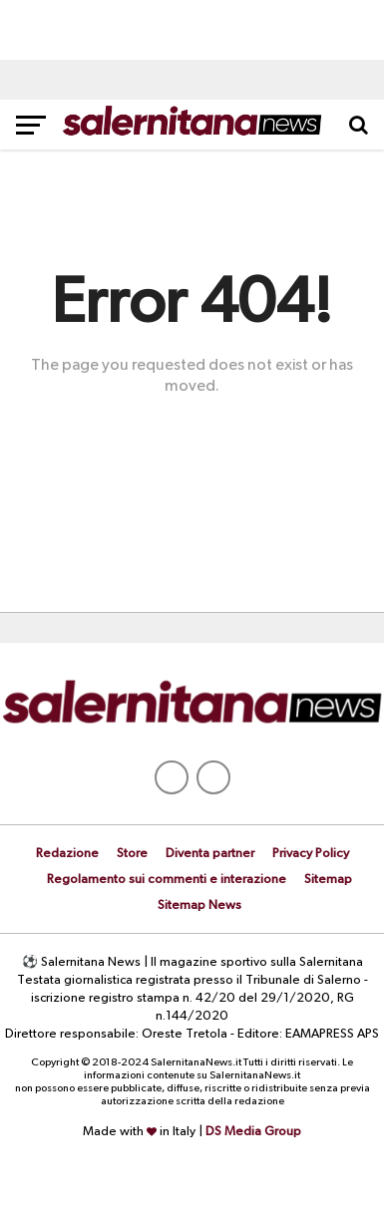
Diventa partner (210, 853)
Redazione (67, 853)
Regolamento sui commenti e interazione (166, 879)
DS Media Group (253, 1131)
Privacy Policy (310, 853)
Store (132, 853)
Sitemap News (199, 905)
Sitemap (328, 879)
